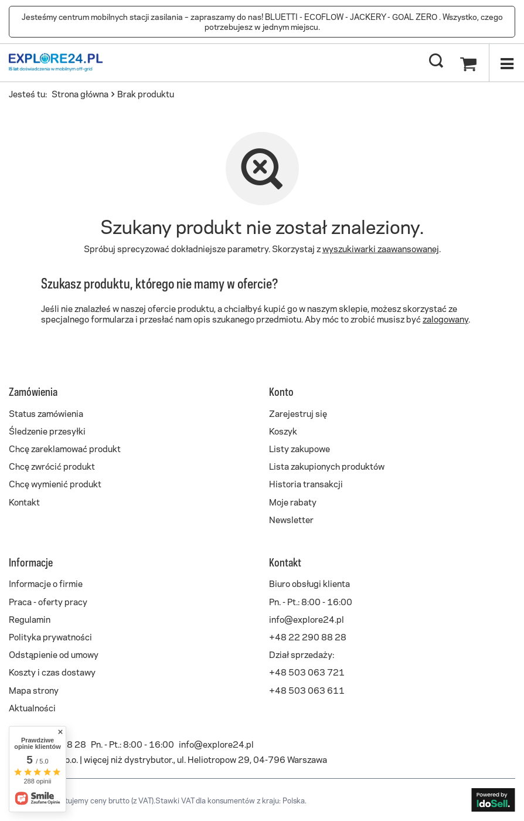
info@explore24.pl (216, 743)
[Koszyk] (468, 61)
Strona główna (80, 93)
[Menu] (506, 63)
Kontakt (24, 501)
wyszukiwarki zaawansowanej (380, 248)
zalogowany (445, 318)
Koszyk (283, 430)
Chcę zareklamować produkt (65, 448)
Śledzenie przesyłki (47, 430)
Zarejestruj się (298, 413)
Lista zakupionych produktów (327, 465)
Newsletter (291, 519)
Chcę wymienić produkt (55, 483)
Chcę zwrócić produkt (52, 465)
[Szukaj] (436, 61)
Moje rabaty (293, 501)
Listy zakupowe (299, 448)
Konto (281, 391)
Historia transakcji (306, 483)
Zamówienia (33, 391)
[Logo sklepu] (56, 61)
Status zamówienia (46, 413)
